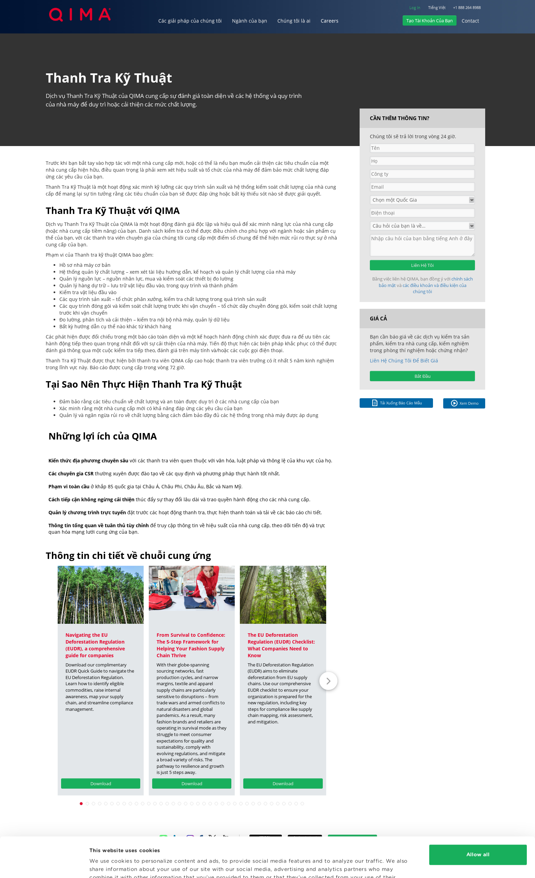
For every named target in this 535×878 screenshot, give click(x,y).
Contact (470, 20)
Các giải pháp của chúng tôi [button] (190, 20)
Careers (329, 20)
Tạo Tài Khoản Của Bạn (429, 20)
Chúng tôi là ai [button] (293, 20)
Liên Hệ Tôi (422, 265)
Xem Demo (464, 403)
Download (100, 783)
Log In (414, 7)
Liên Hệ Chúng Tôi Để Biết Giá (404, 360)
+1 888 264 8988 (467, 7)
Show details (106, 864)
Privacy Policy (247, 845)
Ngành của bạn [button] (249, 20)
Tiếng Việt (437, 7)
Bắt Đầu (423, 376)
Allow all (478, 814)
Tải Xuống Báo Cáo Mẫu (396, 403)
